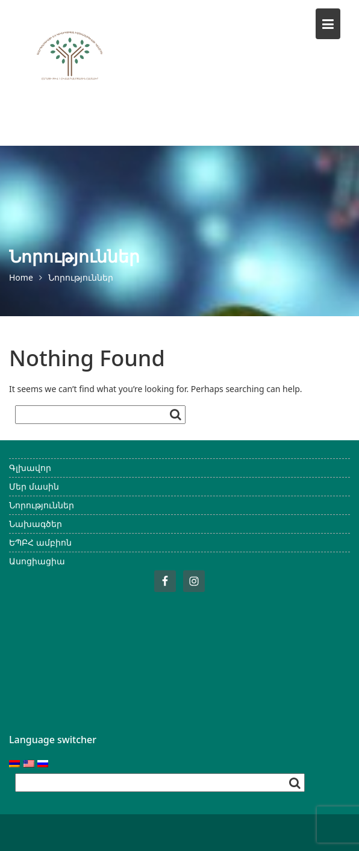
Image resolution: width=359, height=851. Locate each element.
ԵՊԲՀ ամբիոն (40, 542)
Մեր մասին (34, 486)
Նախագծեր (35, 523)
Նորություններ (41, 505)
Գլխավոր (30, 467)
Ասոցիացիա (37, 561)
